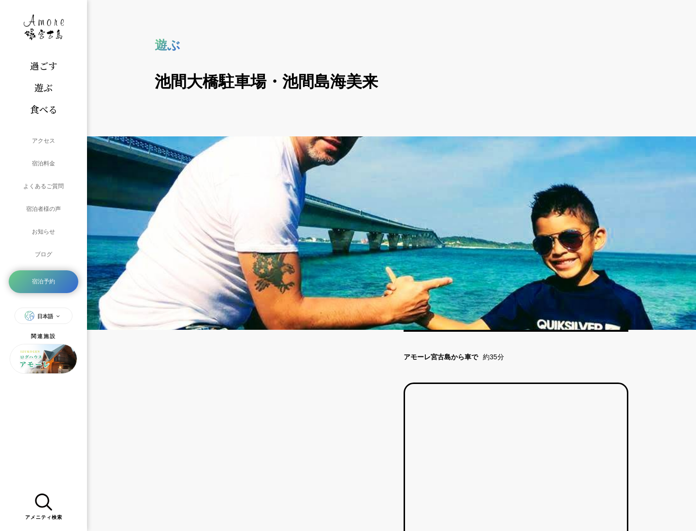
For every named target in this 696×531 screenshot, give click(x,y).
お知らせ (43, 208)
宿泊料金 (43, 155)
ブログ (43, 225)
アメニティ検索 (44, 503)
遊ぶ (43, 87)
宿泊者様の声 (43, 190)
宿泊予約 (43, 247)
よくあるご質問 (43, 173)
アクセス (43, 138)
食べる (44, 109)
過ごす (44, 65)
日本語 (43, 279)
